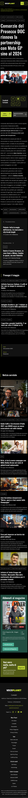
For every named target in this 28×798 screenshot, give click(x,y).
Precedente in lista (9, 222)
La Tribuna (14, 786)
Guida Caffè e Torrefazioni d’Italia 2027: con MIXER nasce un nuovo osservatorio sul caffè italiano (13, 426)
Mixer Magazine (14, 729)
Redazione (15, 234)
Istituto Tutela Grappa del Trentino (19, 568)
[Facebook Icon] (16, 712)
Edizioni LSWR (14, 777)
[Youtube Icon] (21, 712)
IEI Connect (23, 280)
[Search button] (25, 3)
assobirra (9, 301)
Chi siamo (14, 720)
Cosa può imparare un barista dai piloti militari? (12, 535)
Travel (14, 745)
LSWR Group (14, 780)
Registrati (21, 667)
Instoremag (14, 767)
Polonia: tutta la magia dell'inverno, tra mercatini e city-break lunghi (13, 229)
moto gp (2, 20)
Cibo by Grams (14, 751)
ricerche (3, 16)
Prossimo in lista (8, 243)
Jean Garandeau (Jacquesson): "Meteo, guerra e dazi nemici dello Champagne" (13, 500)
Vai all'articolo (8, 644)
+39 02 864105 (17, 702)
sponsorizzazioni (10, 16)
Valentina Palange (15, 258)
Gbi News (14, 764)
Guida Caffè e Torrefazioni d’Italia (7, 419)
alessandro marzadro (5, 568)
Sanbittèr (9, 319)
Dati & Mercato (8, 8)
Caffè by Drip (14, 757)
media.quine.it (11, 705)
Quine (14, 783)
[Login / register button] (22, 3)
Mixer (18, 419)
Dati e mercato (14, 739)
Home (2, 8)
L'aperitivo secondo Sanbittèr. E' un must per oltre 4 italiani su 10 (13, 324)
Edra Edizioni (24, 419)
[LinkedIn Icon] (18, 712)
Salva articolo (7, 114)
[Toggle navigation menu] (2, 3)
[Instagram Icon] (13, 712)
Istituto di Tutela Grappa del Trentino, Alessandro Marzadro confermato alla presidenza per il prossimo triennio (12, 576)
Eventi (14, 748)
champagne (3, 493)
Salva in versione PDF (20, 114)
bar (2, 530)
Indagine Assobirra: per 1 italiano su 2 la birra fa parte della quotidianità (14, 305)
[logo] (10, 3)
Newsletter (14, 726)
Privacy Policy (14, 732)
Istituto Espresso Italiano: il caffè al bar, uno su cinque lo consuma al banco (14, 286)
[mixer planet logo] (14, 690)
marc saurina (21, 20)
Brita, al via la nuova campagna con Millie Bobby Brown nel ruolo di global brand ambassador (13, 462)
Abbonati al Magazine (10, 649)
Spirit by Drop (14, 754)
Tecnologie (14, 742)
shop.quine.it (19, 705)
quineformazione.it (14, 708)
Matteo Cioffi (12, 505)
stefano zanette (19, 16)
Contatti (14, 723)
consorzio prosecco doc (11, 20)
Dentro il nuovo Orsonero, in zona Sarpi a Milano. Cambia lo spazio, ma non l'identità (13, 253)
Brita (2, 456)
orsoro (5, 246)
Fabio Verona (12, 539)
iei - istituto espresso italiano (13, 280)
